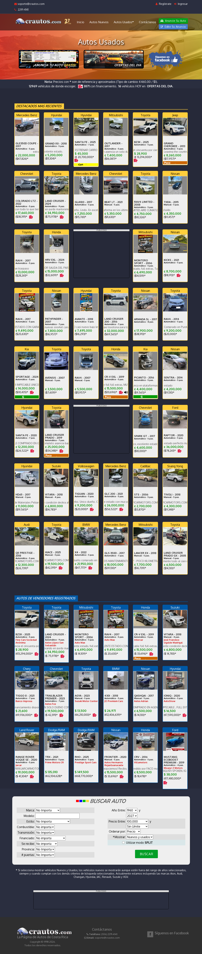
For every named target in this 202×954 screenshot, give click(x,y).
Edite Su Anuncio (173, 26)
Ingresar (181, 3)
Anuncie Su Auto (173, 20)
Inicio (80, 22)
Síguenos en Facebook (172, 933)
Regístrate (163, 3)
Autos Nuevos (99, 22)
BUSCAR (146, 854)
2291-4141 (21, 9)
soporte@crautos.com (29, 3)
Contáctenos (147, 22)
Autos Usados (124, 22)
